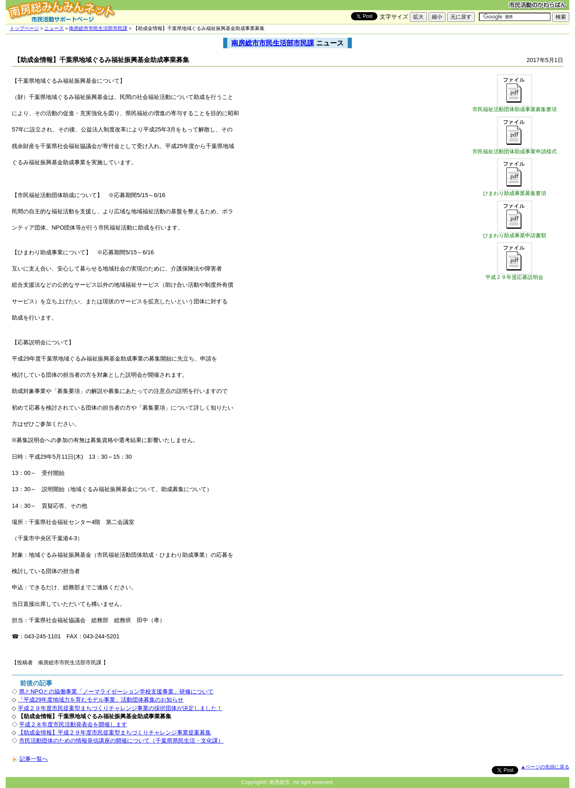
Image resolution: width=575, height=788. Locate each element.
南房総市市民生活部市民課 (98, 28)
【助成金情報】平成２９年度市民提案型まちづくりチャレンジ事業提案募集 (114, 732)
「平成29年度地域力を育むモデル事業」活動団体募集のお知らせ (100, 699)
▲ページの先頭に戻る (545, 766)
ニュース (54, 28)
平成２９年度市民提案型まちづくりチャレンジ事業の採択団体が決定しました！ (120, 708)
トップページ (24, 28)
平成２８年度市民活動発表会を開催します (73, 724)
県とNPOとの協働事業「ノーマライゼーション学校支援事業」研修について (116, 691)
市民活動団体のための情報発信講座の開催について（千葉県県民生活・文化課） (121, 740)
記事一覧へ (30, 759)
